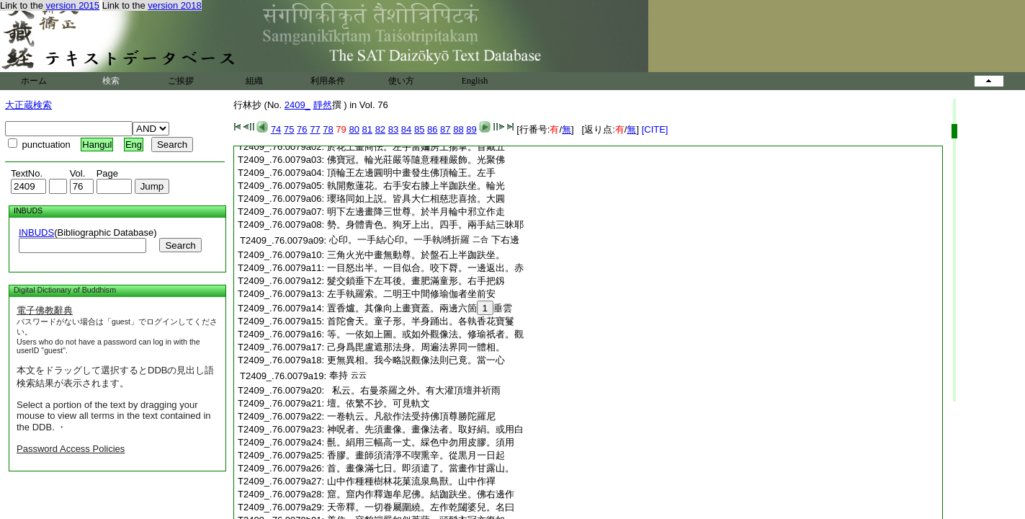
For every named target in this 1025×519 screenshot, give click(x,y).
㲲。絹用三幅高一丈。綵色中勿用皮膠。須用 (420, 442)
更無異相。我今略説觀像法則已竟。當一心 (416, 360)
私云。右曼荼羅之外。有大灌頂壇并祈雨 (414, 390)
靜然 (322, 104)
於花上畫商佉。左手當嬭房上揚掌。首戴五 (416, 146)
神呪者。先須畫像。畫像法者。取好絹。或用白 (425, 429)
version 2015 (72, 5)
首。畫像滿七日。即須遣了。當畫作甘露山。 (420, 468)
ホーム (34, 81)
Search (180, 245)
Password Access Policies (71, 448)
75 (289, 129)
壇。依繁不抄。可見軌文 (378, 403)
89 (471, 129)
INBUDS (36, 232)
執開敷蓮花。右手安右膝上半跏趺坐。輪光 (416, 185)
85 (419, 129)
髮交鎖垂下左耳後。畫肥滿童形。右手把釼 (416, 280)
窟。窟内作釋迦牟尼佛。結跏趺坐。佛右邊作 (420, 494)
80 (354, 129)
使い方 (401, 81)
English (475, 81)
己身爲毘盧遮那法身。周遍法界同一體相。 (416, 347)
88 (458, 129)
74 (276, 129)
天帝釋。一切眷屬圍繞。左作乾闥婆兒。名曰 (420, 507)
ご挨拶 (181, 81)
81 (367, 129)
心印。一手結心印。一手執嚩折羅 (399, 239)
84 (406, 129)
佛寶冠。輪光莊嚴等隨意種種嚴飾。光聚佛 (416, 159)
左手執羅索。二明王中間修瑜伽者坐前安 (411, 293)
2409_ (297, 104)
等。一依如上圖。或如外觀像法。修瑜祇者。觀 (425, 334)
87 (445, 129)
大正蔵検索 (28, 104)
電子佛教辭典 (45, 310)
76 (302, 129)
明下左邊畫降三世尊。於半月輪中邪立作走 (416, 211)
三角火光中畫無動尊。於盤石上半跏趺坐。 (416, 254)
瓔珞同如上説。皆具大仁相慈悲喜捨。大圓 (416, 198)
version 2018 (174, 5)
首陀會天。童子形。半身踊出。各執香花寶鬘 (420, 321)
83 (393, 129)
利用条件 (327, 81)
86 (432, 129)
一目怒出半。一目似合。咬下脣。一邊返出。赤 (425, 267)
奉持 (338, 375)
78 (328, 129)
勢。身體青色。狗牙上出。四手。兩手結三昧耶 (425, 224)
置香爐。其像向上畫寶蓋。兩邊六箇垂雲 (419, 308)
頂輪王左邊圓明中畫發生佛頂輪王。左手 (411, 172)
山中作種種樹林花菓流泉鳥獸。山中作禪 (411, 481)
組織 (254, 81)
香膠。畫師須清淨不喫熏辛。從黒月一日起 (416, 455)
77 (315, 129)
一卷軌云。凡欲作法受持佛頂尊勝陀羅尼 (411, 416)
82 (380, 129)
